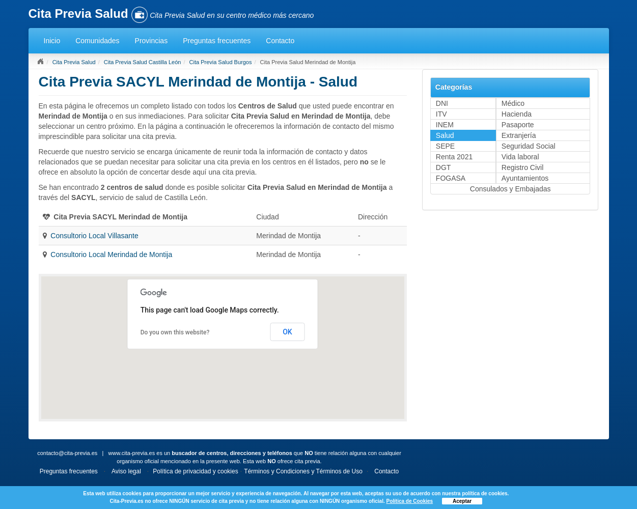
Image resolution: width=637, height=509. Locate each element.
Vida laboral (520, 157)
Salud (445, 135)
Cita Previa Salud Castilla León (142, 62)
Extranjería (519, 135)
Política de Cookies (409, 501)
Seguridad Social (529, 146)
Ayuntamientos (525, 178)
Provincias (151, 41)
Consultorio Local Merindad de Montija (111, 254)
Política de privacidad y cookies (195, 471)
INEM (445, 125)
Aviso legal (126, 471)
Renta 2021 (454, 157)
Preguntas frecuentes (217, 41)
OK (287, 332)
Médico (513, 103)
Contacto (280, 41)
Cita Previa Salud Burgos (220, 62)
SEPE (445, 146)
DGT (443, 167)
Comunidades (97, 41)
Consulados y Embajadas (510, 189)
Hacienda (517, 114)
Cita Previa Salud (74, 62)
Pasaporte (518, 125)
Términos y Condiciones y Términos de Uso (303, 471)
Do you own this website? (175, 332)
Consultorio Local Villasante (94, 236)
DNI (442, 103)
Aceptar (462, 501)
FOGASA (450, 178)
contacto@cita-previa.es (67, 453)
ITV (441, 114)
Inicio (52, 41)
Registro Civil (522, 167)
